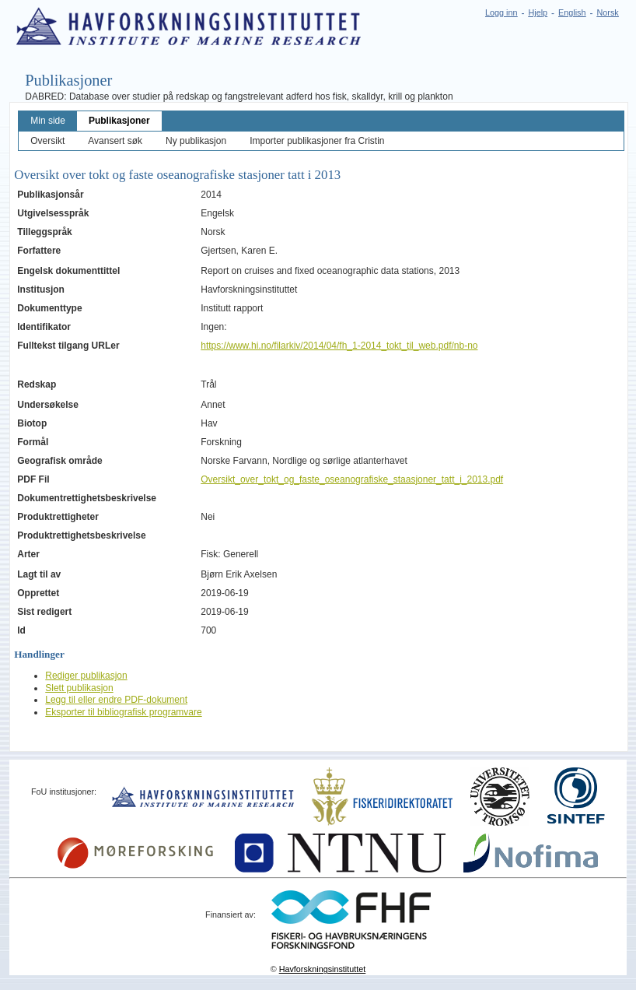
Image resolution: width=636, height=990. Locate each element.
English (571, 12)
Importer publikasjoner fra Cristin (317, 140)
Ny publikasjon (196, 140)
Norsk (608, 12)
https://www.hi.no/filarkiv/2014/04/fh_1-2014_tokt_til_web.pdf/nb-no (339, 345)
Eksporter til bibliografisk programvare (123, 712)
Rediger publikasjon (86, 675)
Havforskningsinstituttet (322, 969)
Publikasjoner (119, 120)
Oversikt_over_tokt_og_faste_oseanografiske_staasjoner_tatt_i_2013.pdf (352, 479)
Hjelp (537, 12)
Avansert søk (115, 140)
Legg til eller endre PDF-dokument (116, 699)
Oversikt (47, 140)
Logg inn (501, 12)
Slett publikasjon (79, 688)
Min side (47, 120)
